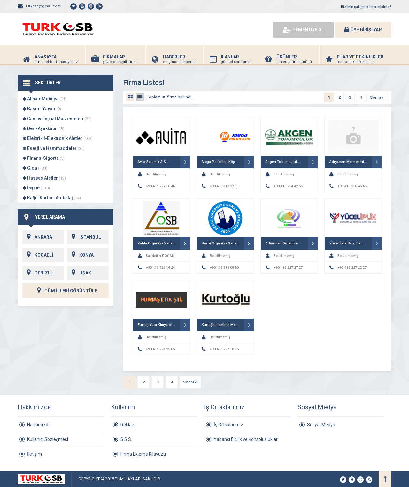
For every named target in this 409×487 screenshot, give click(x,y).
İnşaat (36, 187)
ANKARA (37, 237)
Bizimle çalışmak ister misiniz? (366, 7)
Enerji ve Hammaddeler (53, 148)
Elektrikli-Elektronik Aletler (57, 138)
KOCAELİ (37, 255)
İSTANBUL (84, 237)
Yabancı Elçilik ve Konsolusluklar (246, 439)
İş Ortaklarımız (228, 424)
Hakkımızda (39, 424)
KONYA (80, 255)
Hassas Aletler (44, 178)
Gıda (34, 168)
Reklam (128, 424)
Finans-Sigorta (43, 158)
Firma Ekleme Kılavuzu (143, 454)
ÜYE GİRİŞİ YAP (363, 30)
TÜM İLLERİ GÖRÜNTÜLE (65, 290)
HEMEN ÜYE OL (303, 30)
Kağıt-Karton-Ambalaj (51, 197)
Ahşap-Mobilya (44, 98)
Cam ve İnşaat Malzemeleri (56, 118)
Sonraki (377, 97)
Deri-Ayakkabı (43, 128)
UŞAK (79, 273)
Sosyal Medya (321, 424)
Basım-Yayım (41, 108)
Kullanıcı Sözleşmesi (47, 439)
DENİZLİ (37, 273)
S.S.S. (126, 439)
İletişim (34, 454)
